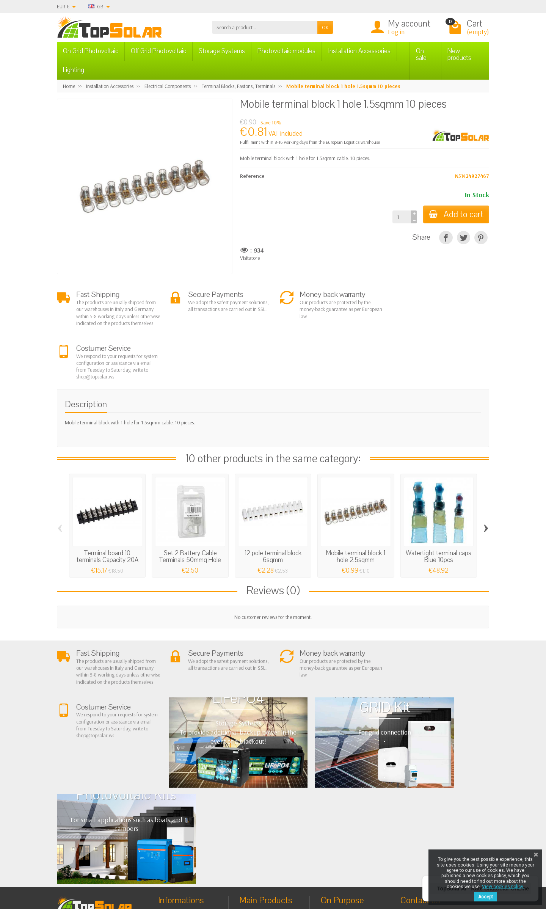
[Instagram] (187, 872)
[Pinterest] (481, 237)
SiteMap (336, 812)
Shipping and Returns (187, 796)
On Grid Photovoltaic (90, 51)
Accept (485, 897)
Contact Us (339, 803)
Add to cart (455, 214)
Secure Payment (181, 805)
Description (86, 358)
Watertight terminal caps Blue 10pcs (438, 510)
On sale (421, 54)
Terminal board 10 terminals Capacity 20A (107, 510)
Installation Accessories (359, 51)
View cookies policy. (503, 886)
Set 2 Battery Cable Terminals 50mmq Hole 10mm (190, 513)
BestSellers (339, 793)
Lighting (73, 70)
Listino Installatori (183, 815)
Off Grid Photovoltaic (158, 51)
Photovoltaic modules (286, 51)
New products (459, 54)
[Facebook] (135, 872)
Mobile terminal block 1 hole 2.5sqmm (355, 510)
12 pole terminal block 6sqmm (273, 510)
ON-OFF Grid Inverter (268, 805)
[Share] (445, 237)
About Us (174, 777)
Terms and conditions (187, 786)
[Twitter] (152, 872)
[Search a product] (264, 27)
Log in (396, 31)
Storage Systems (222, 51)
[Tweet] (463, 237)
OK (325, 27)
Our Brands (340, 822)
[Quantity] (401, 216)
